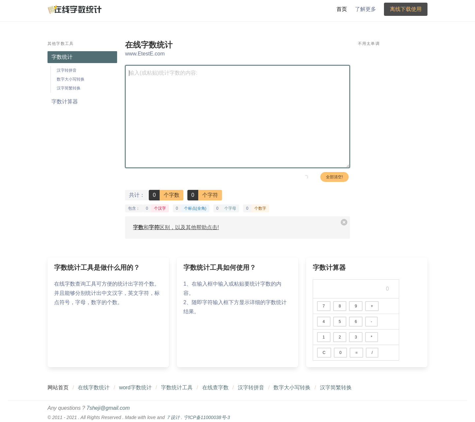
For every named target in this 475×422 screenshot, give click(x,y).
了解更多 (365, 9)
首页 (341, 9)
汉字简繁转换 (68, 88)
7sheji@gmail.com (108, 408)
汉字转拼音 (67, 70)
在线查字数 (215, 387)
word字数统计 (135, 387)
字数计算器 (64, 101)
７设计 (173, 417)
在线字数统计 (94, 387)
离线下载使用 (406, 9)
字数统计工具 (177, 387)
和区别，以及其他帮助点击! (176, 227)
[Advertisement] (393, 150)
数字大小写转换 (70, 79)
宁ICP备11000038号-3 (207, 417)
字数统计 (62, 57)
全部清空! (334, 177)
